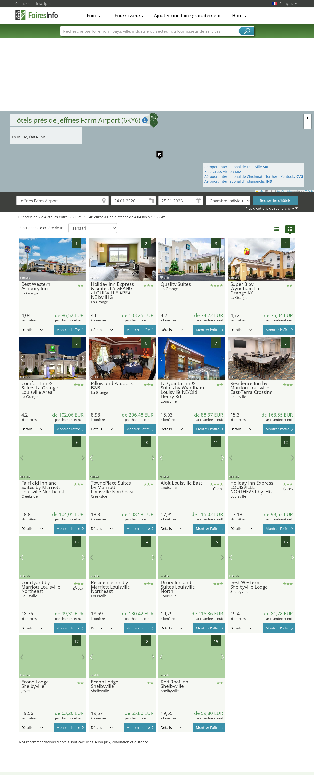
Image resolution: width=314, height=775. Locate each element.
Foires (95, 15)
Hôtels (239, 15)
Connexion (23, 3)
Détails (32, 329)
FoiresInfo (39, 15)
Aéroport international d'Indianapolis (238, 181)
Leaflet (260, 191)
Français (288, 3)
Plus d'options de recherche (268, 208)
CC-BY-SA (309, 191)
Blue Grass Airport (222, 171)
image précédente (21, 259)
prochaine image (83, 259)
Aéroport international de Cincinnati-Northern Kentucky (253, 176)
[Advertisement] (157, 75)
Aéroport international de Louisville (236, 166)
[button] (157, 151)
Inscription (45, 3)
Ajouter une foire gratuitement (187, 15)
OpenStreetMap (284, 191)
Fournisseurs (129, 15)
